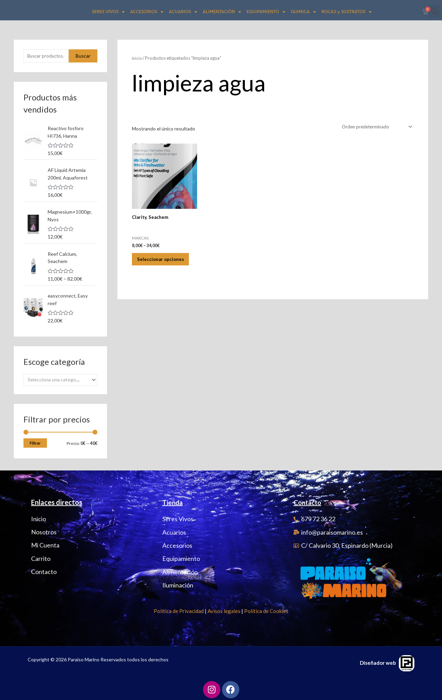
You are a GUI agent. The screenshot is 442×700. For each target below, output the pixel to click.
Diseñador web (378, 661)
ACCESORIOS (146, 12)
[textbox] (57, 378)
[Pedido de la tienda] (374, 126)
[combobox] (60, 378)
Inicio (137, 58)
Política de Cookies (266, 609)
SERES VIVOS (108, 12)
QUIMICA (303, 12)
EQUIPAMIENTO (266, 12)
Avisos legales (224, 609)
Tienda (173, 501)
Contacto (309, 501)
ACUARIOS (183, 12)
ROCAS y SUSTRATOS (346, 12)
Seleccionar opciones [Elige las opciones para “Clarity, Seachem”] (154, 265)
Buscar (83, 56)
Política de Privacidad (179, 609)
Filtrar (35, 441)
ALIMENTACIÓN (222, 12)
